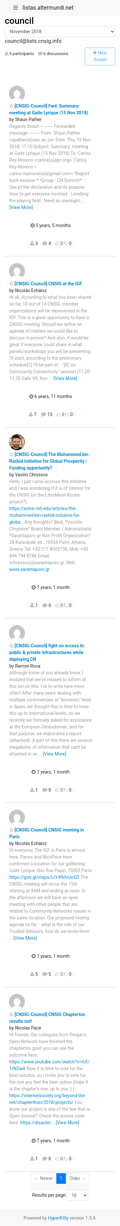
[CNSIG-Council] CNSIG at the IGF (45, 283)
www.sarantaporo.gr (29, 569)
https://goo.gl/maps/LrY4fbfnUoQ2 (44, 877)
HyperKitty (58, 1218)
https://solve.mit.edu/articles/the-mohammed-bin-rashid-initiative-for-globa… (44, 515)
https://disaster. (36, 1122)
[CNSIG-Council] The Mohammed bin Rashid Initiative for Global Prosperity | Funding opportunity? (48, 461)
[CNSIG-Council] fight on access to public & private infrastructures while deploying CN (46, 652)
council (19, 20)
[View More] (21, 207)
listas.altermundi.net (47, 8)
